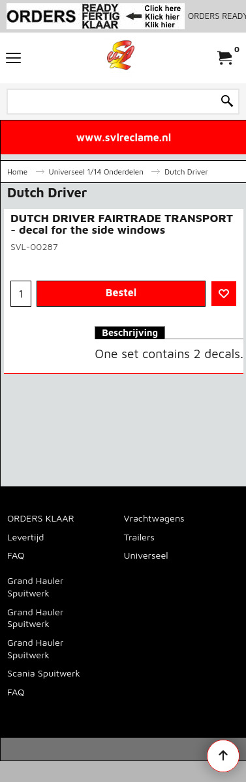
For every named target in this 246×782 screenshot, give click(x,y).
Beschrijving (130, 332)
